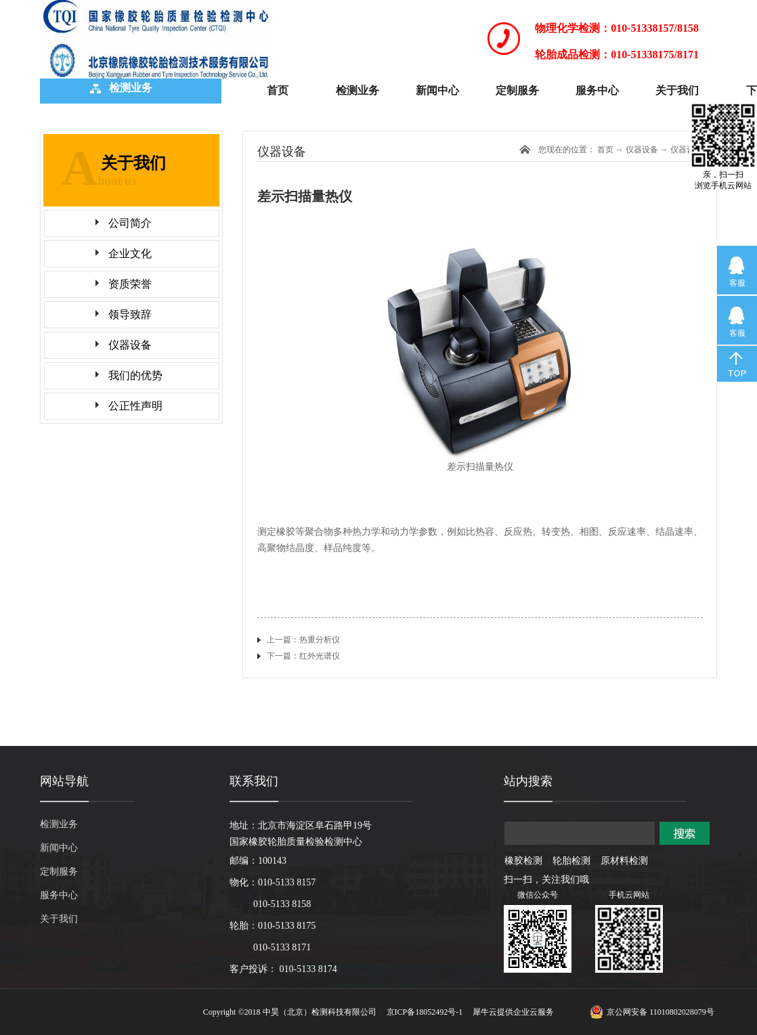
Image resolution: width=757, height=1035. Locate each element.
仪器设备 (686, 149)
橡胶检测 (523, 861)
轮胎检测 (571, 861)
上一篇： (303, 639)
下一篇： (303, 656)
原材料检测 (624, 861)
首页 (277, 90)
